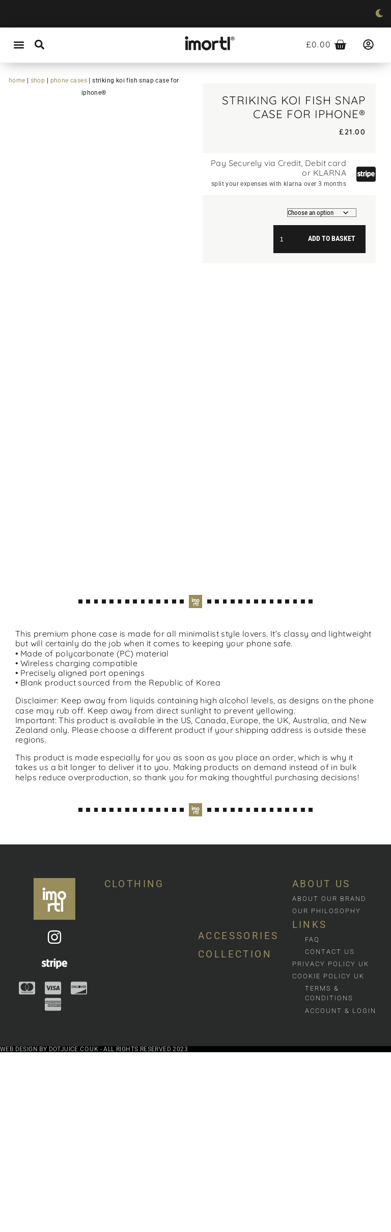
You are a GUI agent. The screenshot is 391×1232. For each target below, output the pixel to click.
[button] (18, 45)
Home (17, 80)
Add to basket (331, 238)
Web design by (24, 1228)
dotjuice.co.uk (74, 1228)
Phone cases (68, 80)
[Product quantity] (285, 239)
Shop (38, 80)
